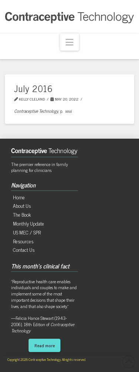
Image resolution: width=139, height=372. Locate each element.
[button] (69, 42)
